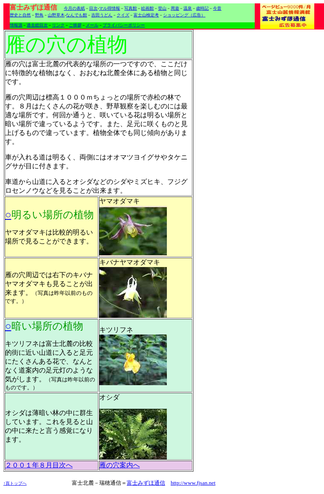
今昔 (217, 8)
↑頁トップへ (15, 483)
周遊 (175, 8)
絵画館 (147, 8)
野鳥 (39, 15)
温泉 (187, 8)
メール (92, 25)
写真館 (130, 8)
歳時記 (202, 8)
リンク (58, 25)
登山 (162, 8)
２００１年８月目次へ (39, 465)
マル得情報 (109, 8)
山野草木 (56, 15)
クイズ (123, 15)
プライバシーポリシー (124, 25)
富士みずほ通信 (146, 483)
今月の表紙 (74, 8)
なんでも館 (76, 15)
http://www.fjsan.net (193, 483)
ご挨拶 (75, 25)
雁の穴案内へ (119, 465)
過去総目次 (37, 25)
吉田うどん (101, 15)
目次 (93, 8)
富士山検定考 (146, 15)
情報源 (16, 25)
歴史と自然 (20, 15)
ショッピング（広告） (184, 15)
